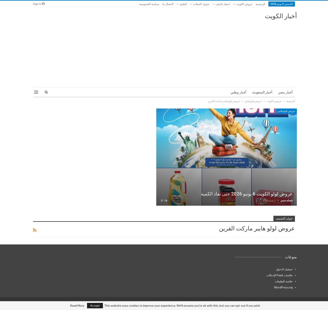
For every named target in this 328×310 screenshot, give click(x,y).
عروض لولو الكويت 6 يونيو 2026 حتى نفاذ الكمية (247, 193)
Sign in (39, 3)
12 (163, 200)
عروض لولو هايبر (286, 111)
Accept (95, 305)
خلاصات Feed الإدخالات (279, 275)
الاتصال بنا (168, 4)
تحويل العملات (201, 4)
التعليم (183, 4)
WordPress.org (283, 287)
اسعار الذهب (222, 4)
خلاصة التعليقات (284, 281)
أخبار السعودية (262, 92)
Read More (77, 305)
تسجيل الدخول (284, 269)
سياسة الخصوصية (149, 4)
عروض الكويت (244, 4)
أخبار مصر (285, 92)
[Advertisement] (164, 51)
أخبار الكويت (281, 16)
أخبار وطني (238, 92)
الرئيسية (260, 4)
